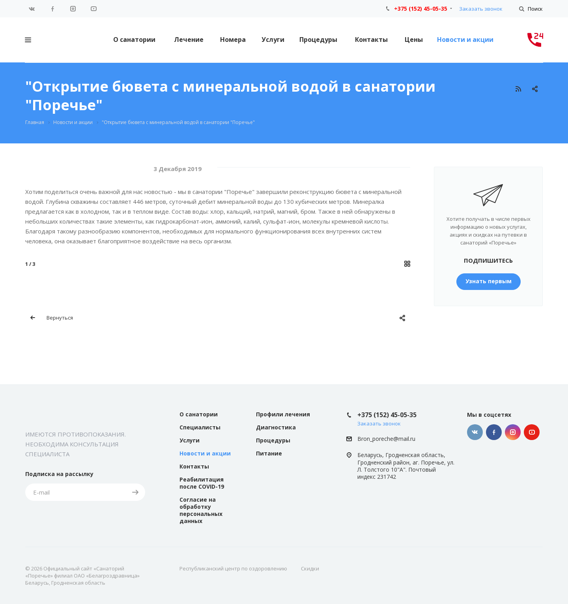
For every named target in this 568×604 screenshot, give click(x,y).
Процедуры (318, 39)
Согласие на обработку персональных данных (200, 510)
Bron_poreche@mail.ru (386, 438)
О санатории (134, 39)
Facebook (52, 8)
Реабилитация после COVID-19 (201, 483)
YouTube (93, 8)
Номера (233, 39)
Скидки (310, 568)
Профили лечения (283, 414)
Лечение (189, 39)
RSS (518, 88)
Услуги (273, 39)
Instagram (73, 8)
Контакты (371, 39)
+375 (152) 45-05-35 (420, 8)
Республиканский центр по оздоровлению (233, 568)
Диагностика (276, 427)
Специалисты (199, 427)
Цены (414, 39)
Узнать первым (488, 281)
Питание (269, 453)
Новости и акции (465, 39)
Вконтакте (32, 8)
